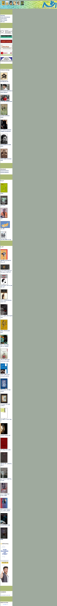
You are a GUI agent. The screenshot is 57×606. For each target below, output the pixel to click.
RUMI (1, 539)
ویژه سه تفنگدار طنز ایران (5, 239)
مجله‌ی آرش (2, 205)
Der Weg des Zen (4, 81)
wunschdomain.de (4, 560)
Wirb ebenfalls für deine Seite (5, 595)
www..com (5, 604)
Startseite (2, 15)
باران (1, 218)
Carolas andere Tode (5, 525)
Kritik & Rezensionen (5, 17)
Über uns (2, 21)
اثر (0, 593)
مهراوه (1, 193)
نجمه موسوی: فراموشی (5, 435)
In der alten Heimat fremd (6, 101)
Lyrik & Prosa (3, 18)
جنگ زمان (2, 228)
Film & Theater (3, 20)
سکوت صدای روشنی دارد (5, 449)
